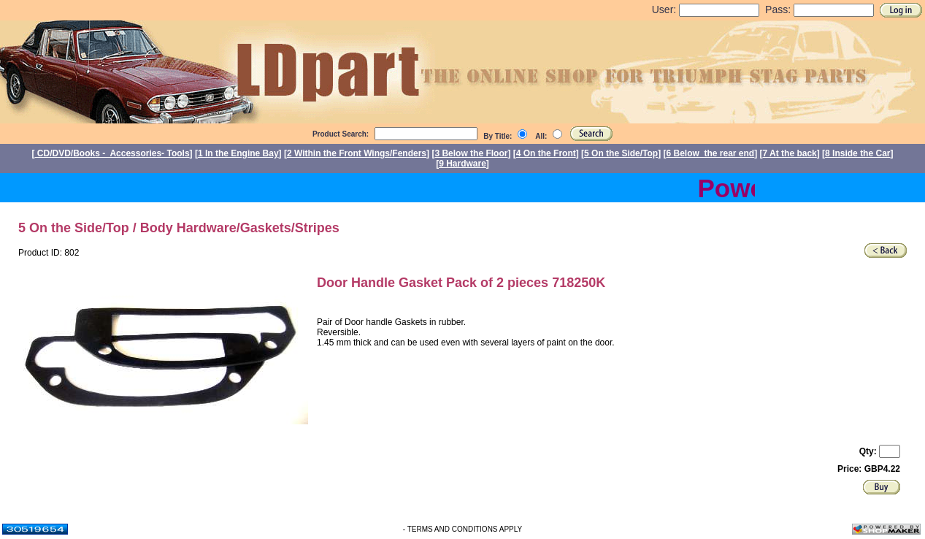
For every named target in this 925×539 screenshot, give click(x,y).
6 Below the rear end (711, 153)
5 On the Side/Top (621, 153)
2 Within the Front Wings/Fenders (356, 153)
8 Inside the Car (857, 153)
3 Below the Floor (470, 153)
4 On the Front (546, 153)
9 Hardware (462, 163)
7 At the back (790, 153)
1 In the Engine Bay (238, 153)
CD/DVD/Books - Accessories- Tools (112, 153)
